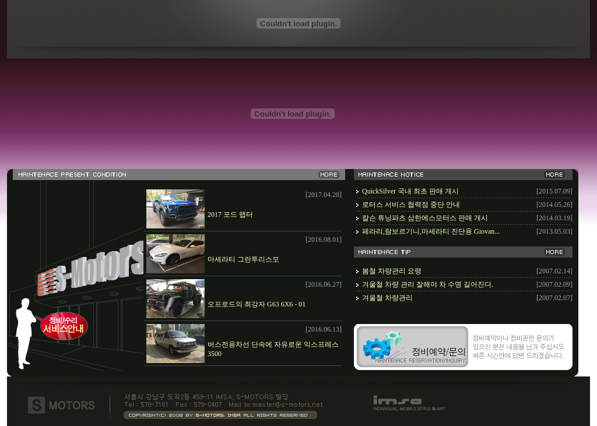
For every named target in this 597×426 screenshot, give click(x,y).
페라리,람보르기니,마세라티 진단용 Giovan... (431, 231)
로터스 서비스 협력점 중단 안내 (411, 204)
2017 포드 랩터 (230, 214)
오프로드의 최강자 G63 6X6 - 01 (256, 304)
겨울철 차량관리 (387, 298)
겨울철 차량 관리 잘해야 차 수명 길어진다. (427, 284)
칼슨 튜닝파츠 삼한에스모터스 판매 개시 (425, 218)
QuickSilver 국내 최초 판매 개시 (410, 191)
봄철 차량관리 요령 (392, 271)
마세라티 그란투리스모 (243, 259)
